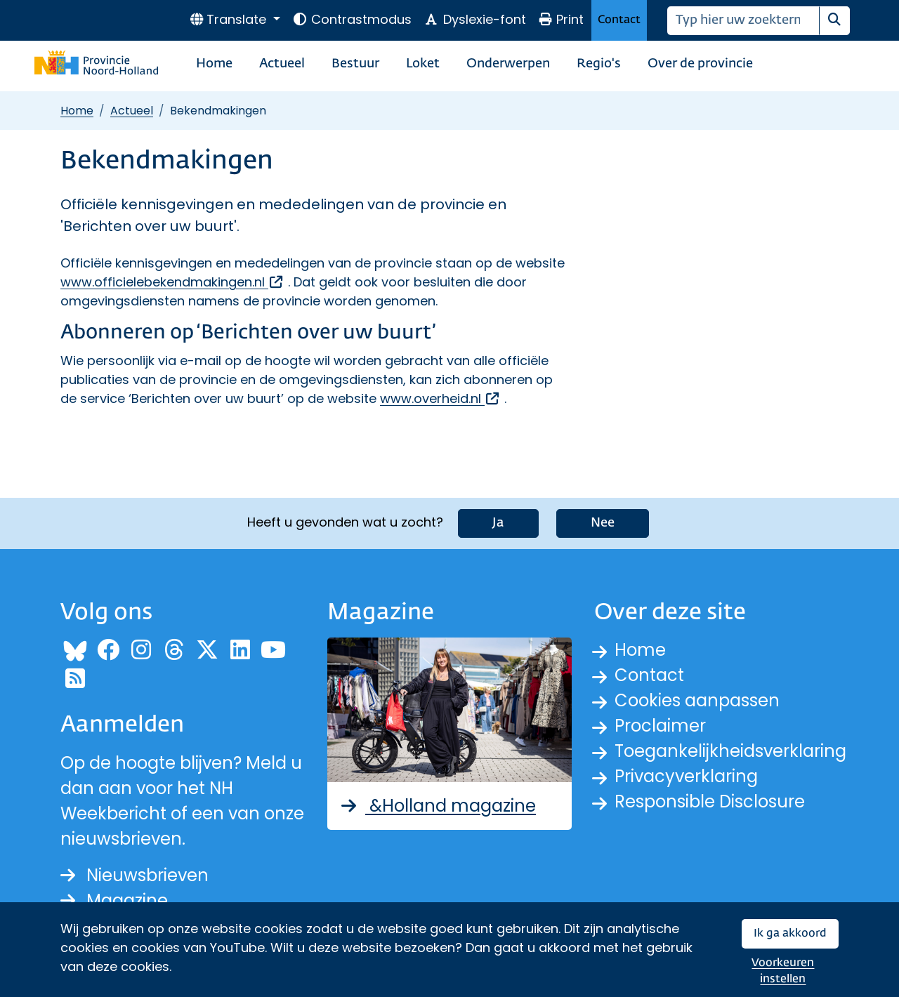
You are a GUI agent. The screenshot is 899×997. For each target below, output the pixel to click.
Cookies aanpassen (697, 700)
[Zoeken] (743, 20)
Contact (619, 20)
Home (214, 64)
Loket (423, 64)
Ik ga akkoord (790, 933)
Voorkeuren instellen (783, 971)
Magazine (114, 900)
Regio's (599, 64)
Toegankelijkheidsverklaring (730, 750)
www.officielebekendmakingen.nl (172, 282)
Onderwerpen (508, 64)
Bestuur (355, 64)
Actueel (282, 64)
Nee (603, 523)
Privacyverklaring (686, 776)
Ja (498, 523)
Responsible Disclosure (710, 801)
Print (561, 19)
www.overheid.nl (440, 398)
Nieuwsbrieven (134, 875)
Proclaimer (660, 725)
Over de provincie (700, 64)
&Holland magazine (437, 805)
